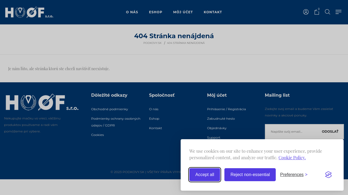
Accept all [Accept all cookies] (204, 174)
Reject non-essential (250, 174)
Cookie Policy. (292, 157)
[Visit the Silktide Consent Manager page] (328, 174)
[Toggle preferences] (294, 174)
